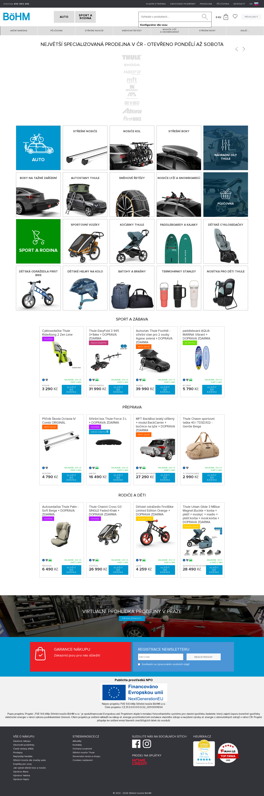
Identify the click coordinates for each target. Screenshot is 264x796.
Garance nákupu (22, 740)
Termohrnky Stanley (179, 270)
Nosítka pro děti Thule (226, 270)
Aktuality (77, 740)
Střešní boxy (207, 30)
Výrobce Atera (20, 770)
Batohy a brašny (132, 270)
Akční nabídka (18, 30)
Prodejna (206, 4)
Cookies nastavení (83, 759)
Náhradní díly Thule (226, 156)
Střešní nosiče (94, 30)
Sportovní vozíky (85, 224)
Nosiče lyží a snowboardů (169, 29)
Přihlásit (251, 16)
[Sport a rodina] (38, 240)
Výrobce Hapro (21, 778)
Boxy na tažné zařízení (38, 177)
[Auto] (38, 147)
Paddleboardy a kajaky (179, 224)
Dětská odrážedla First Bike (38, 272)
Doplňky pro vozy (22, 763)
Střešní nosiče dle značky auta (29, 759)
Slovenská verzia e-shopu (86, 755)
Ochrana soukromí (82, 747)
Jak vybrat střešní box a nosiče (29, 767)
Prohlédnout (132, 617)
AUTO (58, 16)
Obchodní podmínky (183, 4)
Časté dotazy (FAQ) (23, 747)
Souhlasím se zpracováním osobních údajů (164, 663)
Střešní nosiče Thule (84, 751)
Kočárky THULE (132, 224)
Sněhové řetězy (132, 30)
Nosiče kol (132, 130)
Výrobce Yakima (21, 774)
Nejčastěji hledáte (22, 755)
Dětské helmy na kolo (85, 270)
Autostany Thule (85, 177)
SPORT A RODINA (91, 16)
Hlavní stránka (156, 4)
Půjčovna (223, 4)
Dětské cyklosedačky (225, 224)
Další (245, 30)
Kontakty (239, 4)
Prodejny (17, 751)
